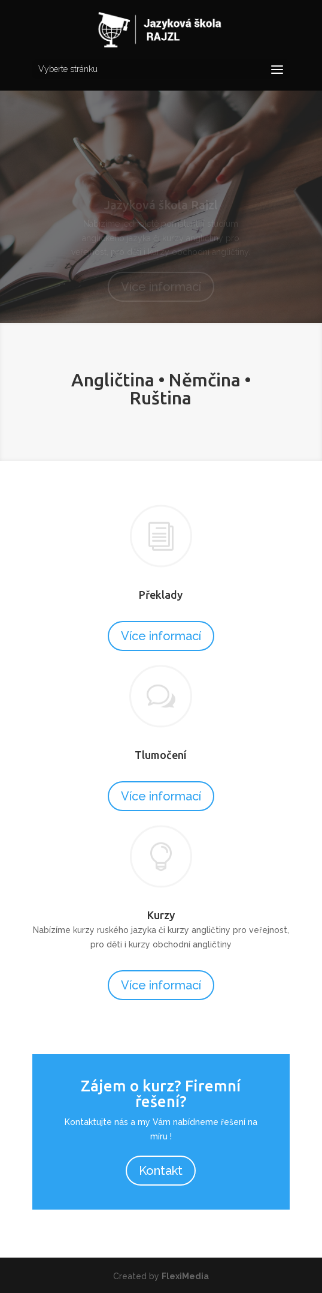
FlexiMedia (185, 1276)
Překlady (161, 595)
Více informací (161, 636)
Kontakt (161, 1170)
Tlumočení (161, 755)
